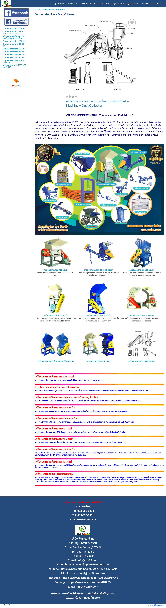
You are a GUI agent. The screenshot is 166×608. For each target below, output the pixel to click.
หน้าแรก (37, 10)
